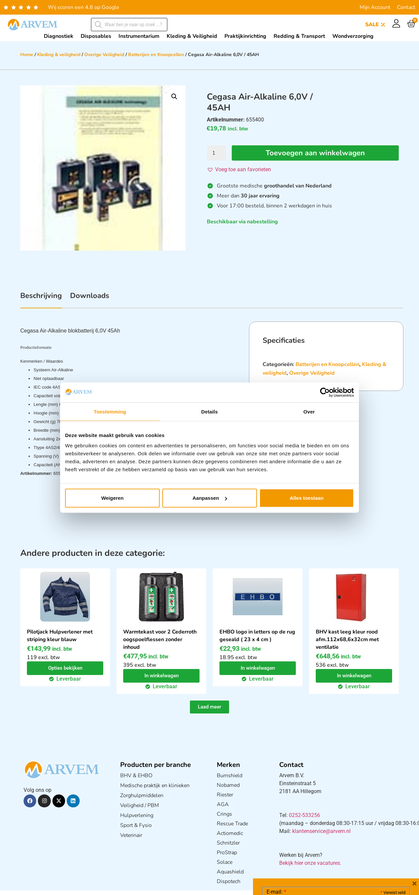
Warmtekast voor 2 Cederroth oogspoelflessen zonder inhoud (160, 639)
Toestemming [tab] (110, 411)
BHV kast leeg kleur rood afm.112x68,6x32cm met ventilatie (347, 639)
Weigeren (112, 498)
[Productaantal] (216, 153)
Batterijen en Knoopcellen (156, 54)
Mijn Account (375, 7)
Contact (406, 7)
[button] (174, 97)
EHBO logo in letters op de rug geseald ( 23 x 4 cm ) (257, 635)
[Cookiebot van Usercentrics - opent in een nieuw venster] (325, 392)
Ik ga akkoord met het (319, 853)
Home (26, 54)
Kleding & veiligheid (58, 54)
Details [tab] (209, 411)
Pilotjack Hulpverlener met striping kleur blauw (60, 635)
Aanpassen (210, 498)
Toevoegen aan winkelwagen (315, 153)
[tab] (41, 299)
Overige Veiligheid (104, 54)
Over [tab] (309, 411)
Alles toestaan (307, 498)
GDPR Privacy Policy (348, 853)
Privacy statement (382, 838)
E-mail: (276, 792)
